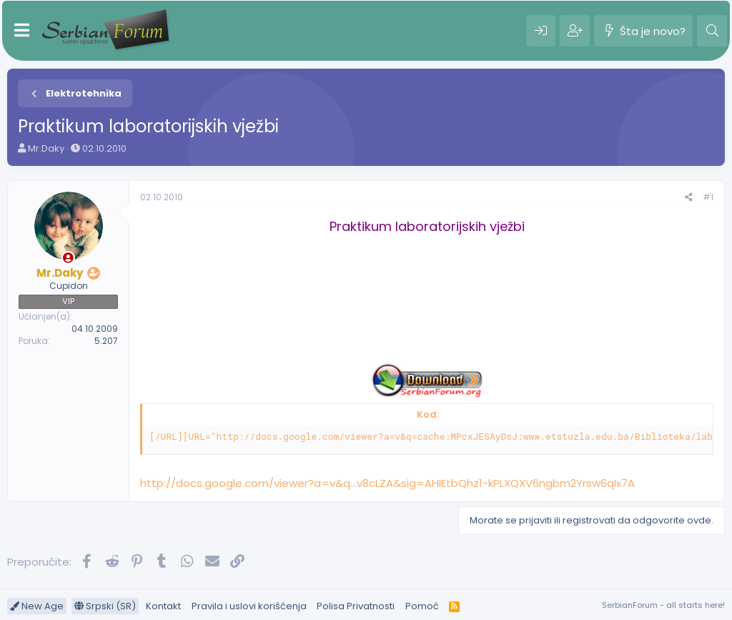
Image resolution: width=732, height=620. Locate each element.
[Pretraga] (712, 30)
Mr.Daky (46, 148)
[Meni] (22, 31)
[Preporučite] (689, 198)
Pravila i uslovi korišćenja (249, 606)
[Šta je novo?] (643, 30)
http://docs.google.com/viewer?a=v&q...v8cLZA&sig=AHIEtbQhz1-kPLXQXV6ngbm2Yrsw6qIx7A (387, 483)
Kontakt (163, 606)
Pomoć (422, 606)
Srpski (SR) (105, 606)
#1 (708, 197)
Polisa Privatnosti (356, 606)
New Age (37, 606)
